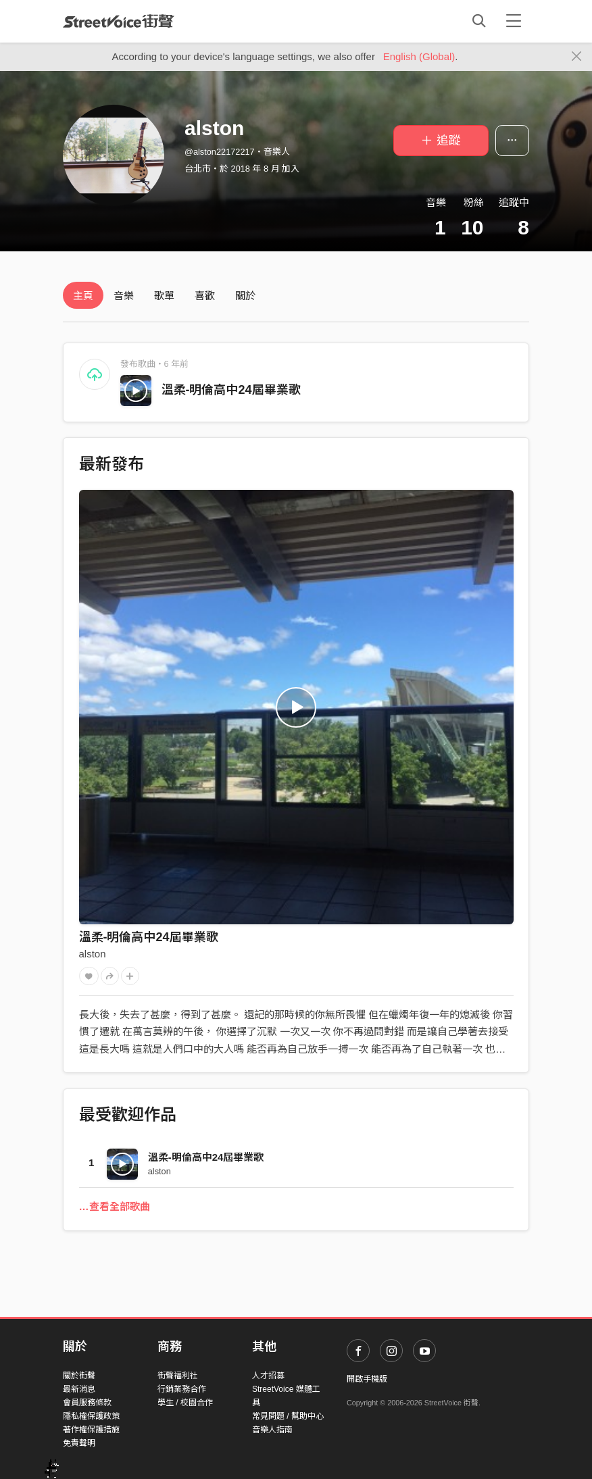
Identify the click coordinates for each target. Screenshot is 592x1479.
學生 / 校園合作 (185, 1402)
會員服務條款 (87, 1402)
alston (92, 953)
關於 (245, 295)
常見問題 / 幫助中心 (288, 1416)
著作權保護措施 (91, 1429)
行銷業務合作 (181, 1389)
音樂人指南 (272, 1429)
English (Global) (419, 56)
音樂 (124, 295)
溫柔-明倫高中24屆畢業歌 (231, 390)
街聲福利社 (177, 1375)
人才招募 (268, 1375)
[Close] (577, 57)
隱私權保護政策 (91, 1416)
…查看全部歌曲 (114, 1206)
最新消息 (79, 1389)
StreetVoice (118, 21)
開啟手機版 (367, 1379)
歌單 (164, 295)
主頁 (83, 295)
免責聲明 (79, 1443)
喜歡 (205, 295)
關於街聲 (79, 1375)
